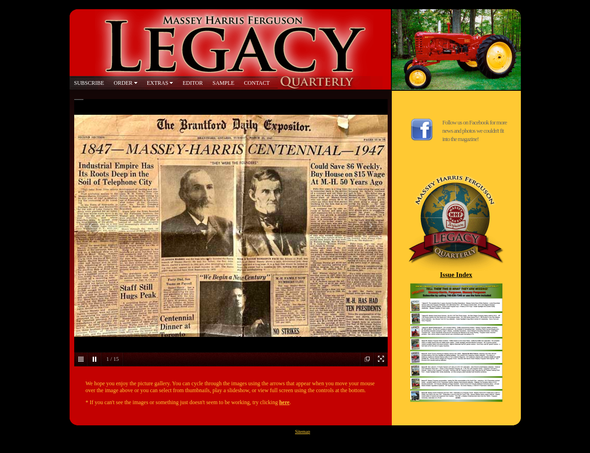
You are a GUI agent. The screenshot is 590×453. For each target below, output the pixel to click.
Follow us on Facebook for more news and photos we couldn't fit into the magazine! (474, 130)
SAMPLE (223, 83)
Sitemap (302, 431)
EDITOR (193, 83)
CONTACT (257, 83)
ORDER (123, 83)
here (284, 402)
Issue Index (456, 274)
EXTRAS (158, 83)
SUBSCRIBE (89, 83)
